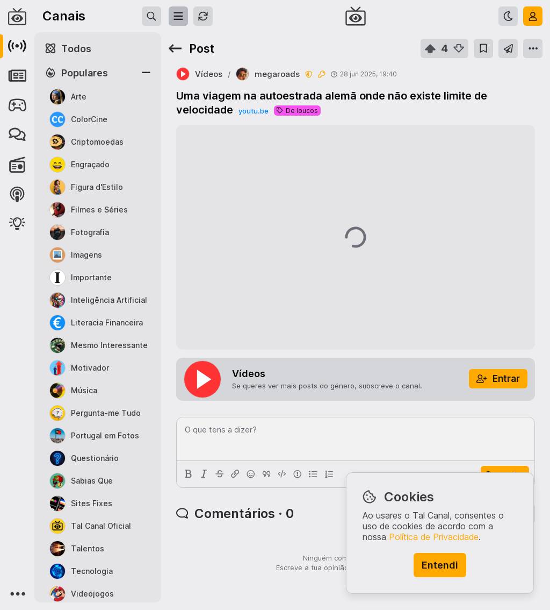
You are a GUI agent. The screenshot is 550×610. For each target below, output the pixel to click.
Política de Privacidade (434, 536)
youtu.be (253, 111)
